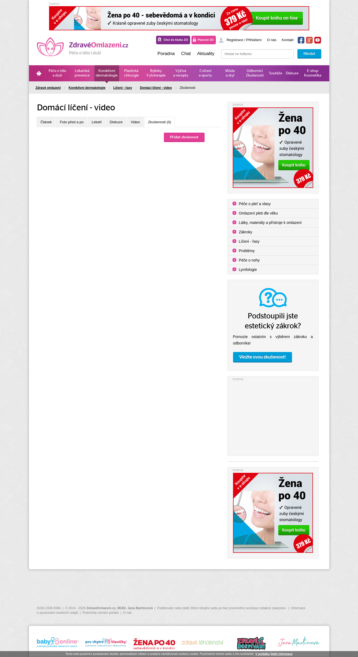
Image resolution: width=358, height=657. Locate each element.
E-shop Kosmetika (312, 73)
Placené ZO (206, 39)
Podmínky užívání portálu (100, 613)
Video (144, 122)
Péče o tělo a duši (57, 73)
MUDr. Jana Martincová (135, 608)
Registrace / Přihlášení (244, 40)
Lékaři (102, 122)
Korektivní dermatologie (106, 73)
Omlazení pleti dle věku (258, 213)
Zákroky (245, 232)
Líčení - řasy (249, 241)
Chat (186, 53)
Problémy (247, 251)
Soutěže (275, 73)
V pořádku (262, 653)
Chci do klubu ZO (176, 39)
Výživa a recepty (180, 73)
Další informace (282, 653)
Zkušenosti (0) (171, 122)
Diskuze (292, 73)
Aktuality (205, 53)
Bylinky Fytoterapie (156, 73)
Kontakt (287, 40)
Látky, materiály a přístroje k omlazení (270, 222)
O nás (271, 40)
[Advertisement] (273, 415)
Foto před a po (74, 122)
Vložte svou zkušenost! (262, 357)
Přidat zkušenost (184, 138)
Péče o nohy (249, 260)
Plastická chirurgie (131, 73)
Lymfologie (248, 269)
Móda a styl (230, 73)
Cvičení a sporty (205, 73)
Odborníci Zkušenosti (255, 73)
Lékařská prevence (82, 73)
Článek (47, 122)
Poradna (166, 53)
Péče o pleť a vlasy (255, 204)
